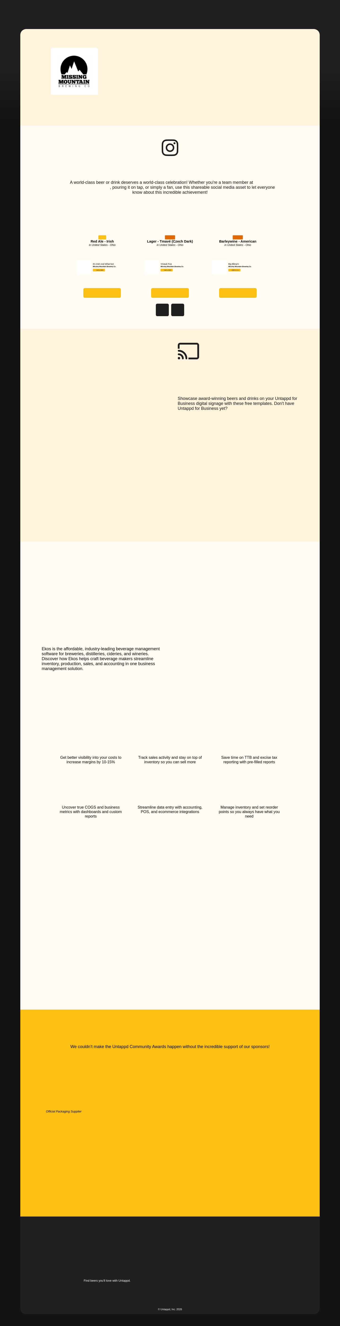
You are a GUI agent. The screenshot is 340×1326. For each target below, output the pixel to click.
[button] (169, 11)
